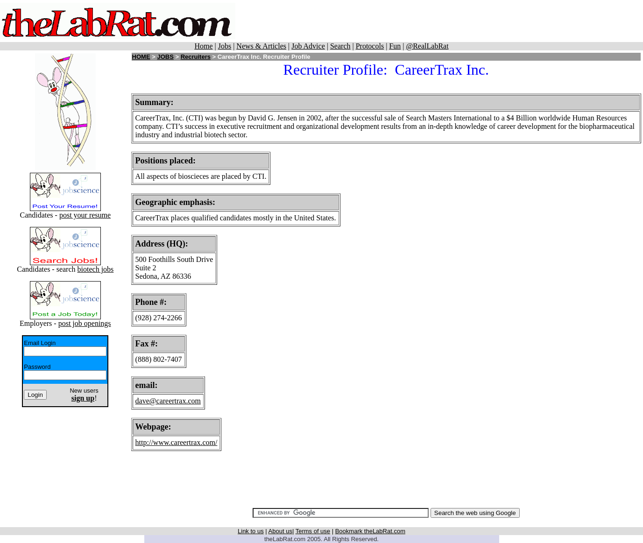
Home (203, 46)
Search (340, 46)
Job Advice (308, 46)
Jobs (224, 46)
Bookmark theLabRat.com (370, 531)
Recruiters (196, 56)
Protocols (370, 46)
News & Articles (261, 46)
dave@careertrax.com (168, 401)
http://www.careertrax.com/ (176, 442)
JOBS (165, 56)
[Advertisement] (447, 21)
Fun (395, 46)
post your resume (85, 215)
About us (280, 531)
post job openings (84, 323)
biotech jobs (96, 269)
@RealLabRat (427, 46)
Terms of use (313, 531)
